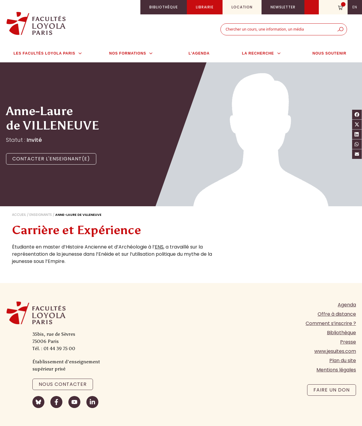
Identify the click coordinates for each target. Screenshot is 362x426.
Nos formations (134, 53)
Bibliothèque (163, 7)
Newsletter (283, 7)
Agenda (347, 304)
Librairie (205, 7)
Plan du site (342, 360)
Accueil (19, 214)
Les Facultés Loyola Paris (50, 53)
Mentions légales (336, 369)
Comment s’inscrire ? (331, 323)
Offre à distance (337, 314)
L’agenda (199, 53)
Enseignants (40, 214)
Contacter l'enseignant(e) (51, 158)
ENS (159, 246)
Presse (348, 341)
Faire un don (331, 389)
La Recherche (264, 53)
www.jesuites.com (335, 351)
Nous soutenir (329, 53)
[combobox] (277, 29)
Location (242, 7)
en (354, 7)
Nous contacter (63, 384)
